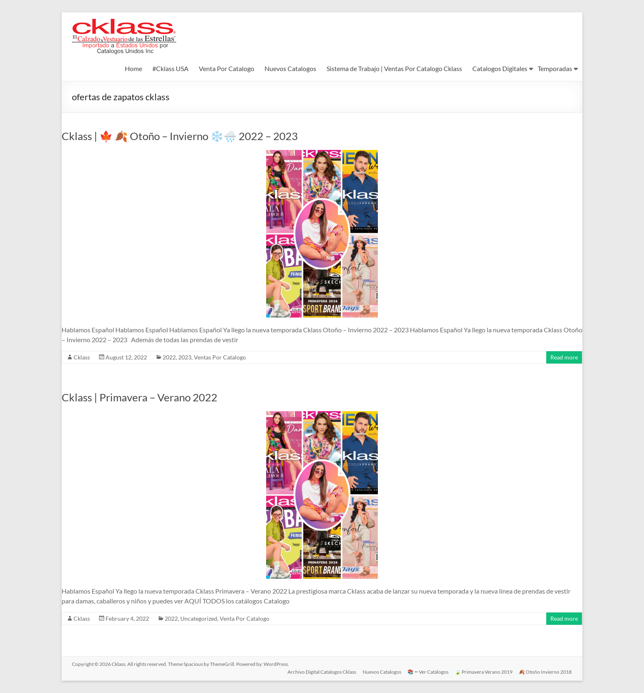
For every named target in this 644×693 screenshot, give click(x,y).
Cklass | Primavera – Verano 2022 (139, 397)
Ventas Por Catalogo (220, 357)
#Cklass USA (170, 68)
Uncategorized (198, 618)
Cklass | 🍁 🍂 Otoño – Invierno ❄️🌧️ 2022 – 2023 (180, 136)
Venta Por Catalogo (226, 68)
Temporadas (555, 68)
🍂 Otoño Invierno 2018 (545, 671)
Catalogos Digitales (499, 68)
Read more (564, 357)
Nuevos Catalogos (290, 68)
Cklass (82, 357)
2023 (184, 357)
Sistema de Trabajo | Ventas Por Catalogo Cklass (394, 68)
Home (133, 68)
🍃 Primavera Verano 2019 (484, 671)
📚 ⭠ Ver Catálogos (427, 671)
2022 (169, 357)
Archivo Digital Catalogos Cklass (321, 671)
